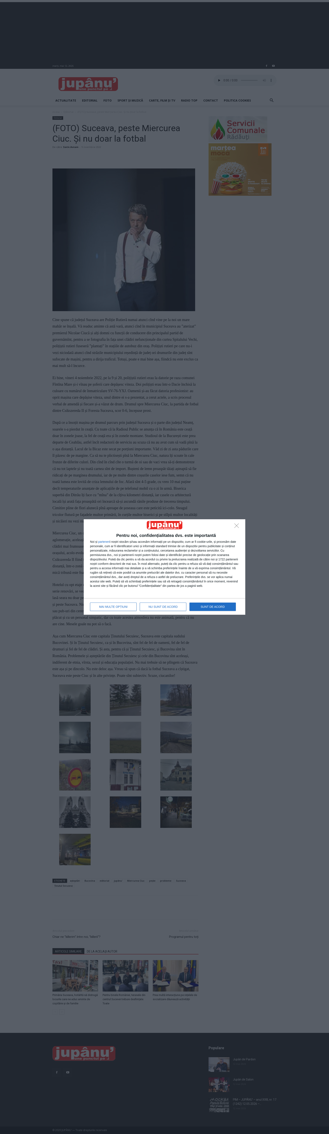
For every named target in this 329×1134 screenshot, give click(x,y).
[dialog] (164, 567)
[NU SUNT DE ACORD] (237, 526)
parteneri (104, 541)
